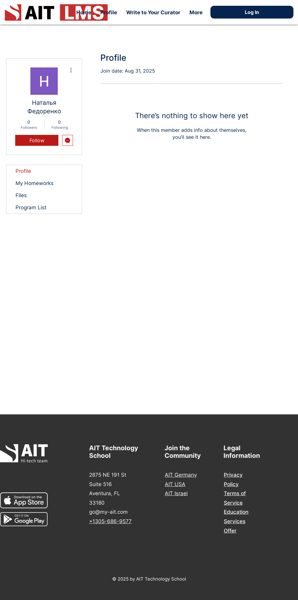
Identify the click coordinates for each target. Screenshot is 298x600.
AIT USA (175, 484)
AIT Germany (181, 475)
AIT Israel (176, 493)
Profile (23, 171)
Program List (31, 207)
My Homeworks (35, 183)
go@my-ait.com (108, 512)
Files (21, 195)
